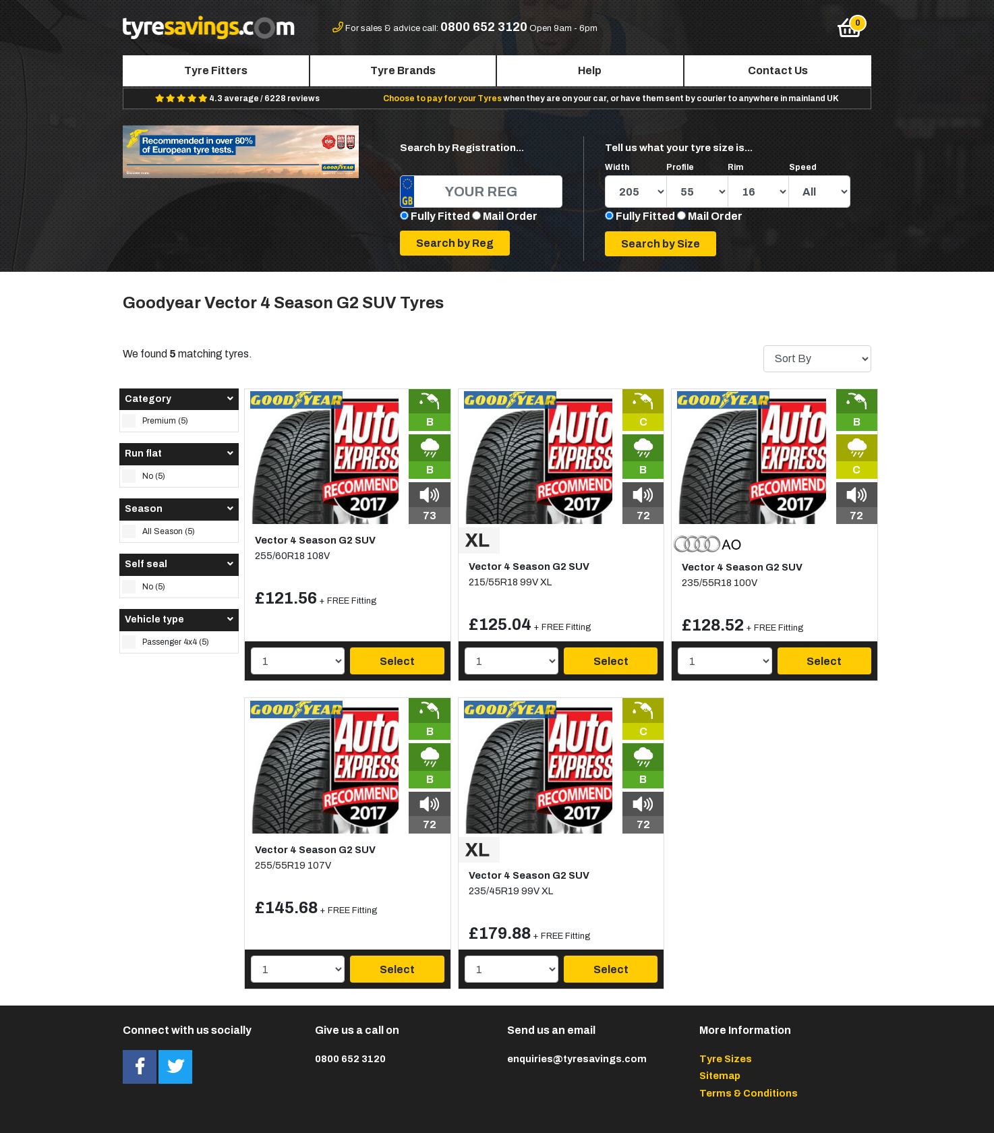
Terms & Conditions (748, 1093)
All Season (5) (158, 531)
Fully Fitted (440, 216)
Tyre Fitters (215, 70)
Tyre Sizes (725, 1058)
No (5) (143, 476)
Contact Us (778, 70)
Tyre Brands (403, 70)
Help (590, 70)
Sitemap (719, 1075)
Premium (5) (155, 421)
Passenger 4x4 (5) (165, 642)
